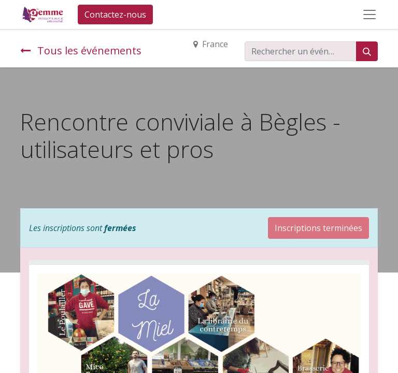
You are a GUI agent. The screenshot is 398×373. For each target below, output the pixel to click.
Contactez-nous (115, 14)
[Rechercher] (367, 51)
